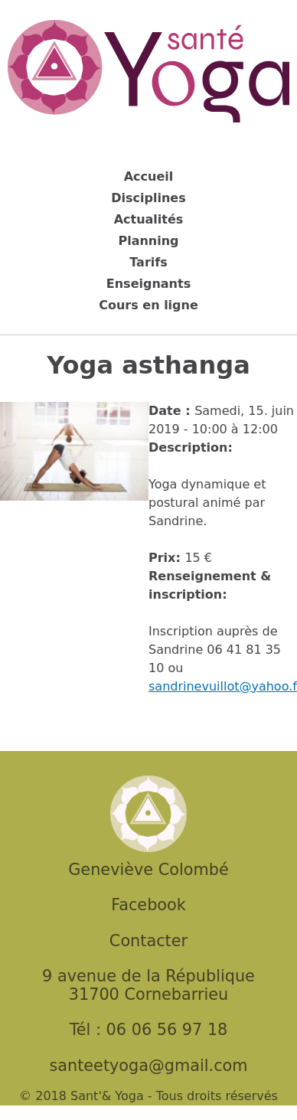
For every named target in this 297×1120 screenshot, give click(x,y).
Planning (148, 240)
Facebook (148, 905)
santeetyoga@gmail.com (148, 1065)
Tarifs (148, 262)
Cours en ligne (148, 305)
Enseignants (148, 283)
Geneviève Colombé (148, 869)
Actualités (149, 219)
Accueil (149, 176)
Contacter (148, 941)
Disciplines (148, 198)
